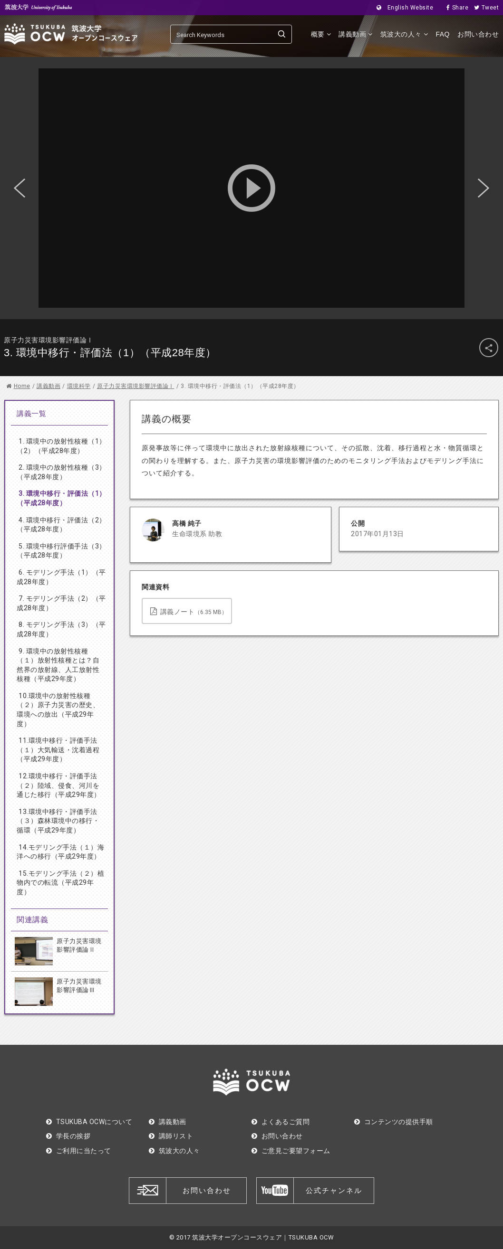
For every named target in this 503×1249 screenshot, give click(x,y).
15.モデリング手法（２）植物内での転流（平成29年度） (60, 883)
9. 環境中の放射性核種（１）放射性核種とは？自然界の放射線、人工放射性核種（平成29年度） (58, 665)
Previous (19, 188)
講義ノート (188, 611)
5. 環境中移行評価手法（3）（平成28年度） (61, 550)
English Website (402, 7)
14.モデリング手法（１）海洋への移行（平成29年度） (60, 852)
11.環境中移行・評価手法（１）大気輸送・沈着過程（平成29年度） (58, 750)
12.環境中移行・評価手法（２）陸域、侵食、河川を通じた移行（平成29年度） (59, 785)
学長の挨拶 (68, 1136)
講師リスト (171, 1136)
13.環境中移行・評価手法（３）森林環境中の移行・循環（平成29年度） (58, 821)
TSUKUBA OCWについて (89, 1122)
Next (483, 188)
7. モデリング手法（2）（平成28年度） (61, 603)
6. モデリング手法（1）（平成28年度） (61, 577)
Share (454, 7)
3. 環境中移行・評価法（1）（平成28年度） (61, 498)
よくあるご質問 (281, 1122)
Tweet (483, 7)
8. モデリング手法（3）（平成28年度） (61, 629)
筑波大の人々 (404, 34)
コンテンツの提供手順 (393, 1122)
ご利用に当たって (78, 1150)
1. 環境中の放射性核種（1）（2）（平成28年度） (61, 445)
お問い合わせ (478, 34)
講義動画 (356, 34)
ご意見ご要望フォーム (291, 1150)
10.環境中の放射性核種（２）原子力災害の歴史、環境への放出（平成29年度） (58, 710)
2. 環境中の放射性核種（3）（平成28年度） (61, 472)
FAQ (442, 34)
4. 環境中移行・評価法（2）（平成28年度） (61, 524)
